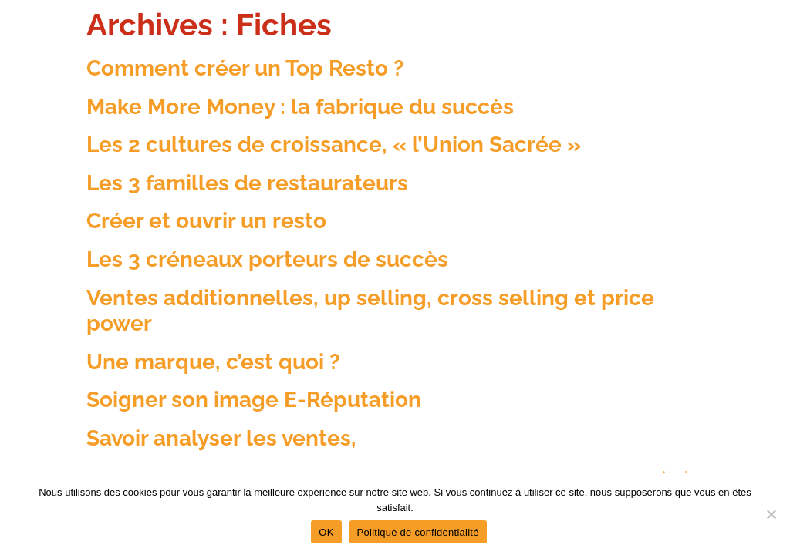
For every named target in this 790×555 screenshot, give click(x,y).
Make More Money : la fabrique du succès (300, 106)
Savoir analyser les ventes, (221, 438)
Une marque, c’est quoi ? (213, 362)
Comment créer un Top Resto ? (245, 68)
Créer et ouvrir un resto (206, 221)
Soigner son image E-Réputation (253, 399)
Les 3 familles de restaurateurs (247, 183)
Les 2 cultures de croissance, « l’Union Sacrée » (333, 144)
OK (326, 532)
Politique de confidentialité (418, 532)
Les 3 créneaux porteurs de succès (267, 259)
